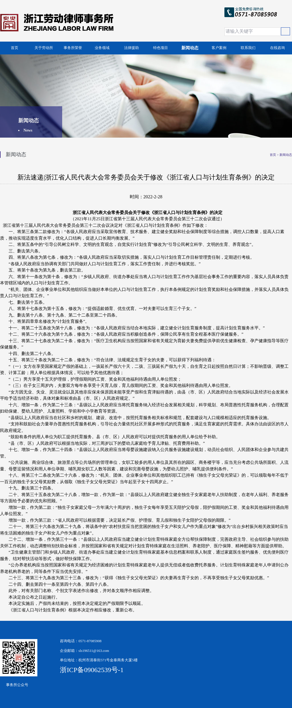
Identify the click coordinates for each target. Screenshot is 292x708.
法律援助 (131, 48)
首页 (14, 48)
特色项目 (160, 48)
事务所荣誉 (73, 48)
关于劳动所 (44, 48)
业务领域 (102, 48)
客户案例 (219, 48)
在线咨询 (277, 48)
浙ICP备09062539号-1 (77, 670)
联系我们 (248, 48)
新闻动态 (189, 48)
